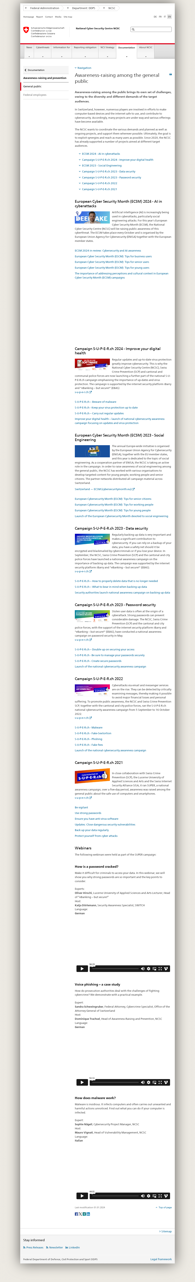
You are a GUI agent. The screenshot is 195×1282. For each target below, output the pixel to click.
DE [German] (155, 16)
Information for (61, 47)
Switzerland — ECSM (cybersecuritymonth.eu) (103, 489)
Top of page (165, 1207)
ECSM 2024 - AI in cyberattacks (101, 153)
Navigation (84, 67)
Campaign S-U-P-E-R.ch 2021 (99, 189)
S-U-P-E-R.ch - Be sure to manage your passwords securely (109, 655)
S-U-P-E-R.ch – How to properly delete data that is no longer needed (116, 581)
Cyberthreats (42, 47)
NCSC (109, 8)
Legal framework (161, 1259)
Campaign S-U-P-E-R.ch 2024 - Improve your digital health (117, 159)
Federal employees (34, 94)
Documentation (127, 49)
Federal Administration (42, 8)
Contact (49, 17)
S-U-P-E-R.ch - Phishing (88, 739)
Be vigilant (81, 807)
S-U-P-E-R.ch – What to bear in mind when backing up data (111, 586)
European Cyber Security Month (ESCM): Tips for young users (112, 267)
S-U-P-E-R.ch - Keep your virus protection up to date (106, 407)
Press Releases (34, 1247)
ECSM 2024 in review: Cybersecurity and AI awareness (108, 250)
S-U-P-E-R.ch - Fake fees (89, 744)
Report (39, 17)
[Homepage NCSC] (71, 32)
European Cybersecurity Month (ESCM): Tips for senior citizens (113, 498)
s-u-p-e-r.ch (81, 392)
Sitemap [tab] (166, 1231)
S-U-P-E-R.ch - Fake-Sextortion (93, 733)
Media (58, 17)
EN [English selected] (169, 16)
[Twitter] (81, 1213)
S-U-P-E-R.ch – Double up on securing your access (104, 649)
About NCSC (145, 47)
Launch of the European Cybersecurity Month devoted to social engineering (121, 516)
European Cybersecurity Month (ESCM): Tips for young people (113, 510)
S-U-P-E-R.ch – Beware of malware (95, 401)
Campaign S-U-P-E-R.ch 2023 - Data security (108, 171)
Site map (68, 17)
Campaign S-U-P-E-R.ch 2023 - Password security (111, 177)
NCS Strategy (107, 47)
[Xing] (85, 1213)
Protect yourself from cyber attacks (96, 835)
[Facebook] (77, 1213)
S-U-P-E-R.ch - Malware (88, 727)
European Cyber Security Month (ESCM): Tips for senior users (112, 261)
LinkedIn (74, 1247)
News (29, 47)
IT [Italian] (165, 16)
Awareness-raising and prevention (44, 78)
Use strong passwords (88, 813)
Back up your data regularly (92, 830)
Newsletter (56, 1247)
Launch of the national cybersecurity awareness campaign (110, 666)
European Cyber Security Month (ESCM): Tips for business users (113, 256)
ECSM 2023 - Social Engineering (102, 165)
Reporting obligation (85, 47)
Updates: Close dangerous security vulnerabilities (105, 824)
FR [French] (160, 16)
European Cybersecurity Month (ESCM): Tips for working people (114, 504)
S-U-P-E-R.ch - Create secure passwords (98, 661)
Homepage (28, 17)
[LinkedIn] (88, 1213)
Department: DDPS (81, 8)
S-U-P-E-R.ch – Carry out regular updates (99, 413)
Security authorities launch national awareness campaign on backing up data (122, 592)
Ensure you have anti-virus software (96, 818)
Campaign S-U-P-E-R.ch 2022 (99, 183)
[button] (133, 29)
